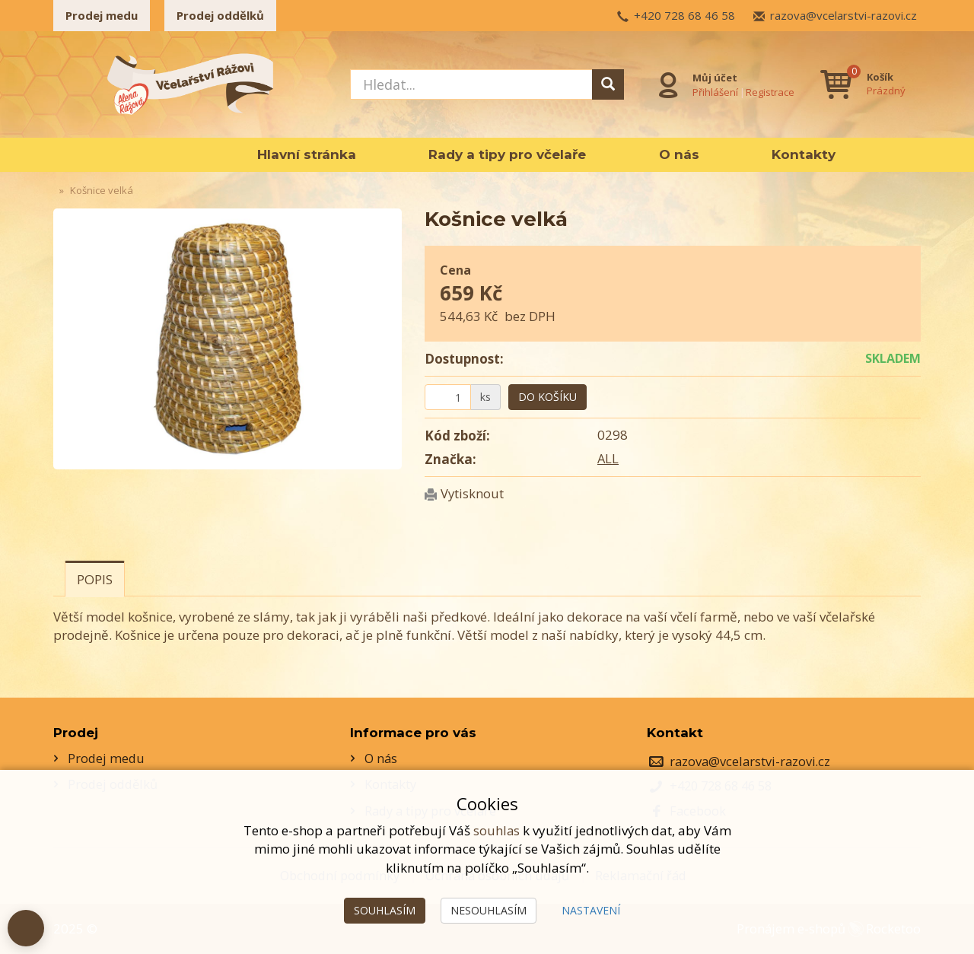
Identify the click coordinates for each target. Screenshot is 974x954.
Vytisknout (473, 493)
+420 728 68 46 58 (684, 15)
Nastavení (591, 910)
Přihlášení (714, 90)
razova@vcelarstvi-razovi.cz (843, 15)
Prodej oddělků (220, 15)
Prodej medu (101, 15)
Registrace (768, 90)
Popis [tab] (95, 579)
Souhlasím (384, 910)
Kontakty (804, 154)
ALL (608, 458)
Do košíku (547, 397)
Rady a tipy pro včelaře (507, 154)
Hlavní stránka (306, 154)
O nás (679, 154)
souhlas (496, 830)
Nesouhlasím (488, 910)
